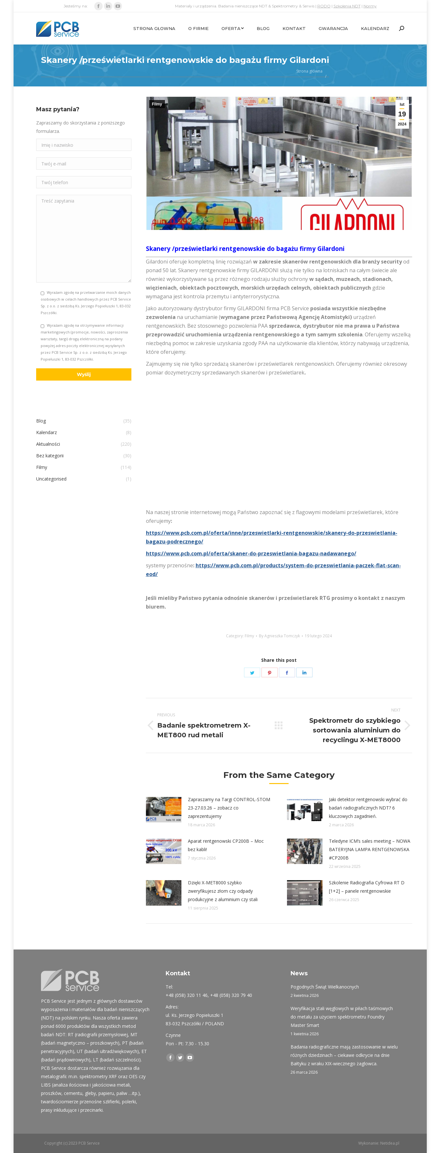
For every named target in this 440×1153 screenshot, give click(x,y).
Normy (370, 6)
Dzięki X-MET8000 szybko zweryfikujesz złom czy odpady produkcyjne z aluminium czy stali (223, 891)
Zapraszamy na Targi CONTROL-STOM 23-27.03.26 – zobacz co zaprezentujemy (229, 807)
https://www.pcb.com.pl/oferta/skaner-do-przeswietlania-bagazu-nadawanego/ (251, 553)
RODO (324, 6)
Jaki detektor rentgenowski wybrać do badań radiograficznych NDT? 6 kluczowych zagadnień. (368, 807)
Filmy (157, 104)
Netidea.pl (389, 1143)
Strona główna (309, 71)
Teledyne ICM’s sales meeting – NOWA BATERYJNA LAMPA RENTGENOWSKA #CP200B (369, 849)
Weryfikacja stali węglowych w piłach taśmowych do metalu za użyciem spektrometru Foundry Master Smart (342, 1016)
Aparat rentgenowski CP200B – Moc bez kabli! (226, 845)
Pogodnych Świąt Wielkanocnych (325, 987)
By (279, 636)
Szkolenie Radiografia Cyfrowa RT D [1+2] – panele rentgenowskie (366, 887)
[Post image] (163, 810)
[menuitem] (154, 28)
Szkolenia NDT (347, 6)
